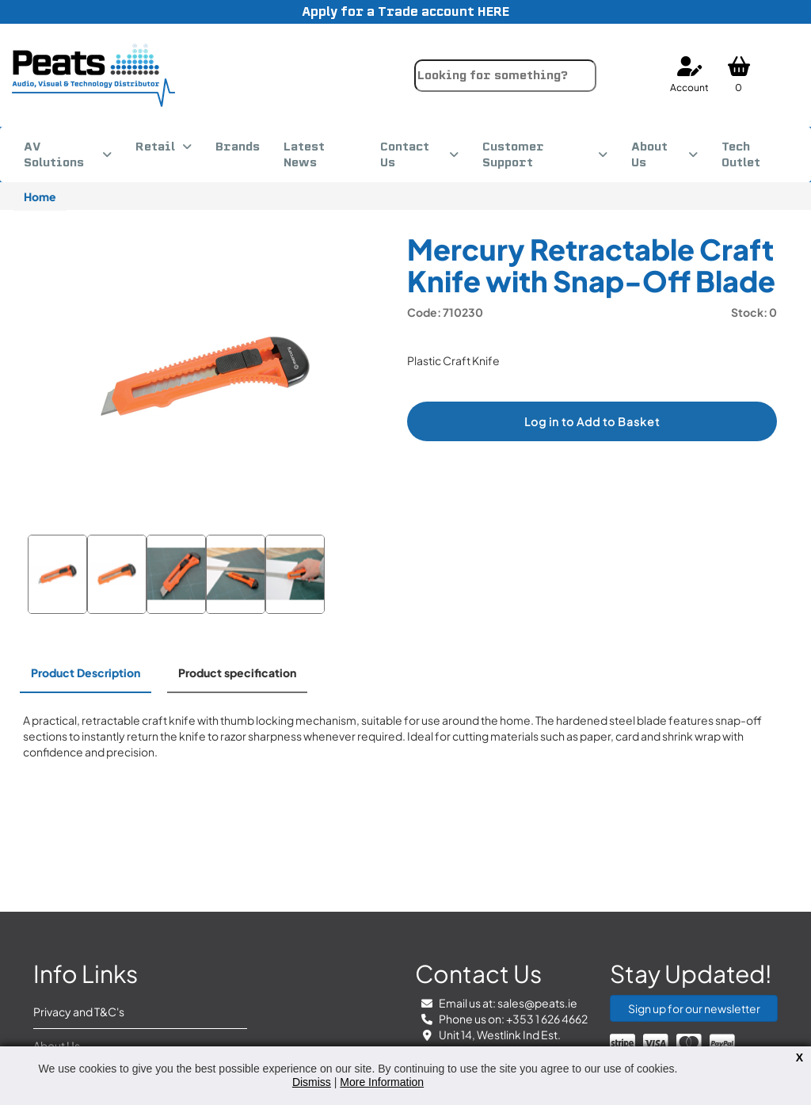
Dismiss (311, 1082)
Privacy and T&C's (78, 1011)
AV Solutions (54, 154)
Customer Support (513, 154)
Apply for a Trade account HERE (405, 11)
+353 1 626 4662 (547, 1019)
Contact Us (404, 154)
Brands (237, 146)
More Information (382, 1082)
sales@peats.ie (537, 1003)
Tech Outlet (741, 154)
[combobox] (505, 75)
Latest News (304, 154)
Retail (155, 146)
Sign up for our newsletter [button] (694, 1008)
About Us (649, 154)
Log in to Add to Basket (592, 421)
